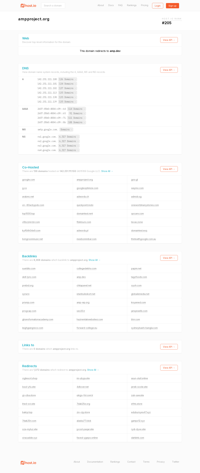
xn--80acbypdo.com (33, 205)
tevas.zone (137, 222)
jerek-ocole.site (139, 386)
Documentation (95, 461)
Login (158, 5)
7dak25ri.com (29, 420)
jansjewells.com (139, 311)
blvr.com (135, 319)
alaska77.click (84, 420)
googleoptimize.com (87, 188)
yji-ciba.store (29, 395)
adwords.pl (82, 230)
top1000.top (28, 213)
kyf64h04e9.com (31, 230)
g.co (24, 188)
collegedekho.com (86, 268)
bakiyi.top (27, 412)
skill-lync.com (29, 277)
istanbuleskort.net (86, 294)
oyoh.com (136, 285)
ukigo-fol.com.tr (85, 395)
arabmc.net (28, 196)
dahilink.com (137, 437)
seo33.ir (81, 311)
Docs (111, 5)
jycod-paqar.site (85, 429)
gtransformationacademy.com (37, 319)
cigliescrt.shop (29, 378)
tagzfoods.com (139, 277)
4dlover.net (83, 386)
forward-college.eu (87, 327)
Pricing (144, 5)
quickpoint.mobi (85, 205)
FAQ (120, 5)
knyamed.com (138, 302)
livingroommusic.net (32, 239)
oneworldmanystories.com (145, 205)
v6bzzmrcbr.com (31, 222)
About (101, 5)
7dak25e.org (83, 403)
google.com (28, 179)
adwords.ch (83, 196)
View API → (169, 40)
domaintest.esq (139, 230)
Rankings (132, 5)
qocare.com (137, 213)
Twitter (175, 461)
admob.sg (136, 196)
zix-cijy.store (83, 412)
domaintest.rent (85, 213)
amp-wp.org (83, 302)
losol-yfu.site (29, 386)
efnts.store (136, 403)
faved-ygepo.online (87, 437)
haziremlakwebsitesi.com (90, 319)
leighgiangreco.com (32, 327)
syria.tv (26, 294)
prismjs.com (28, 302)
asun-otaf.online (139, 378)
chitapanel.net (84, 285)
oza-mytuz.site (30, 429)
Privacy (161, 461)
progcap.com (29, 311)
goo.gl (134, 179)
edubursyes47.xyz (141, 412)
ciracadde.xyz (29, 437)
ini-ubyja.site (83, 378)
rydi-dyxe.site (138, 429)
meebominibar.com (86, 239)
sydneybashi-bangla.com (144, 327)
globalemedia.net (140, 294)
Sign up (173, 5)
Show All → (107, 171)
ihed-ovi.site (28, 403)
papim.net (136, 268)
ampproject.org (85, 179)
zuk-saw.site (137, 395)
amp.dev (115, 51)
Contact (131, 461)
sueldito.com (28, 268)
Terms (146, 461)
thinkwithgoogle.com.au (143, 239)
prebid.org (27, 285)
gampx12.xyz (138, 420)
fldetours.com (84, 222)
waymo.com (137, 188)
